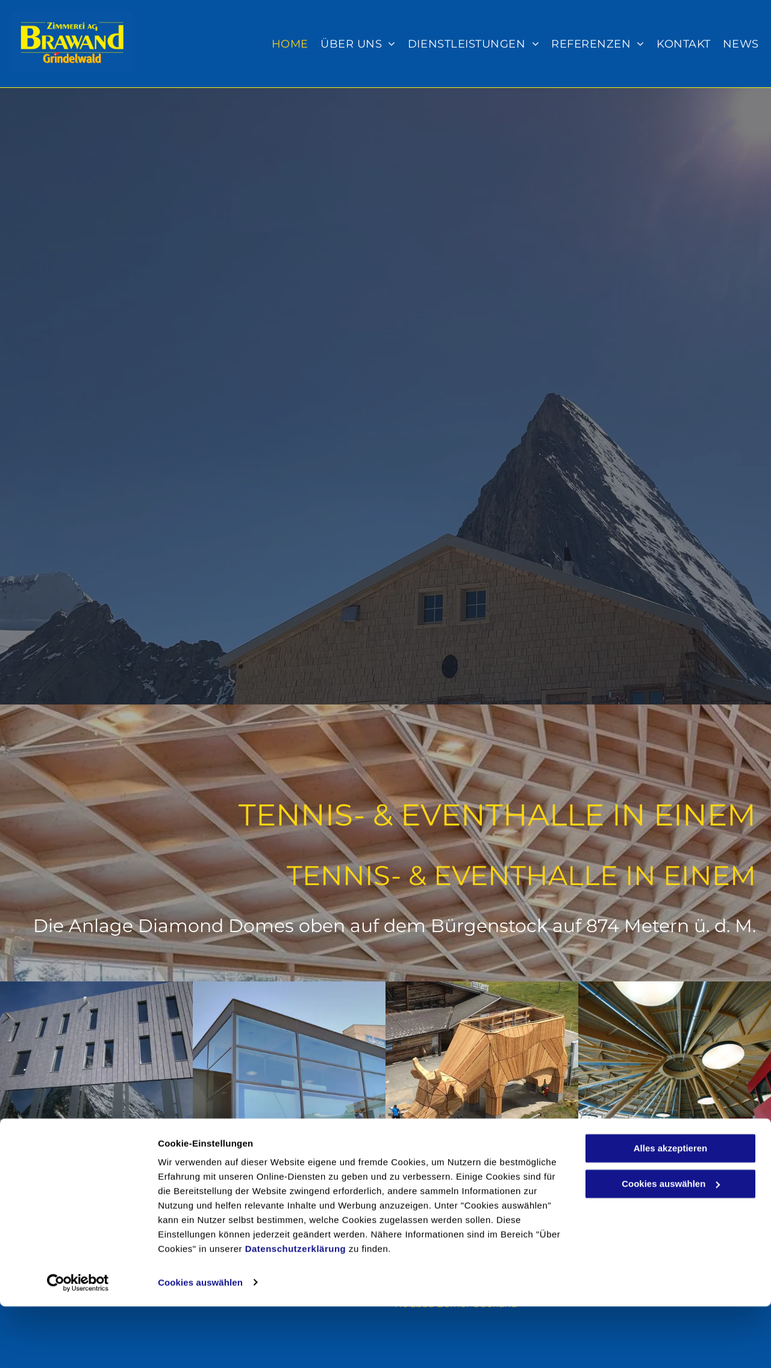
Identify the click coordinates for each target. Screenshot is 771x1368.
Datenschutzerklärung (295, 1311)
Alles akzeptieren (671, 1210)
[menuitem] (287, 44)
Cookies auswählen (200, 1344)
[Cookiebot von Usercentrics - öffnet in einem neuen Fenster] (78, 1344)
